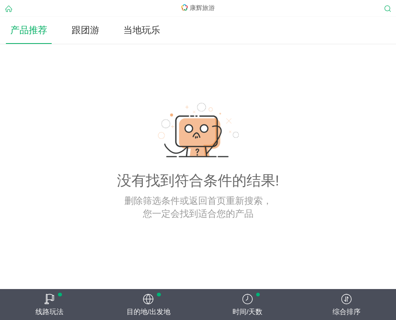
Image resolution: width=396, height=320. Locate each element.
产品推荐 (28, 30)
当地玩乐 (141, 30)
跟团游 (85, 30)
